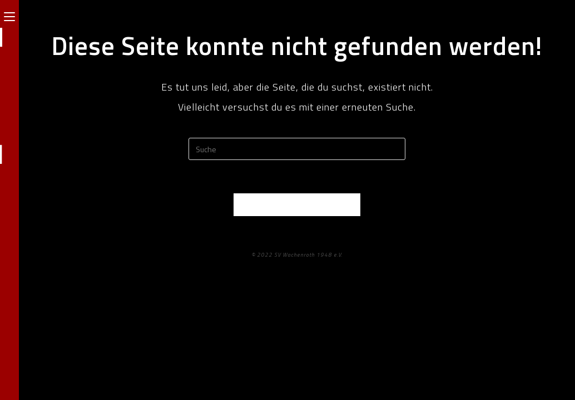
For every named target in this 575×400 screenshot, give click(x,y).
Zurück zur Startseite (297, 204)
